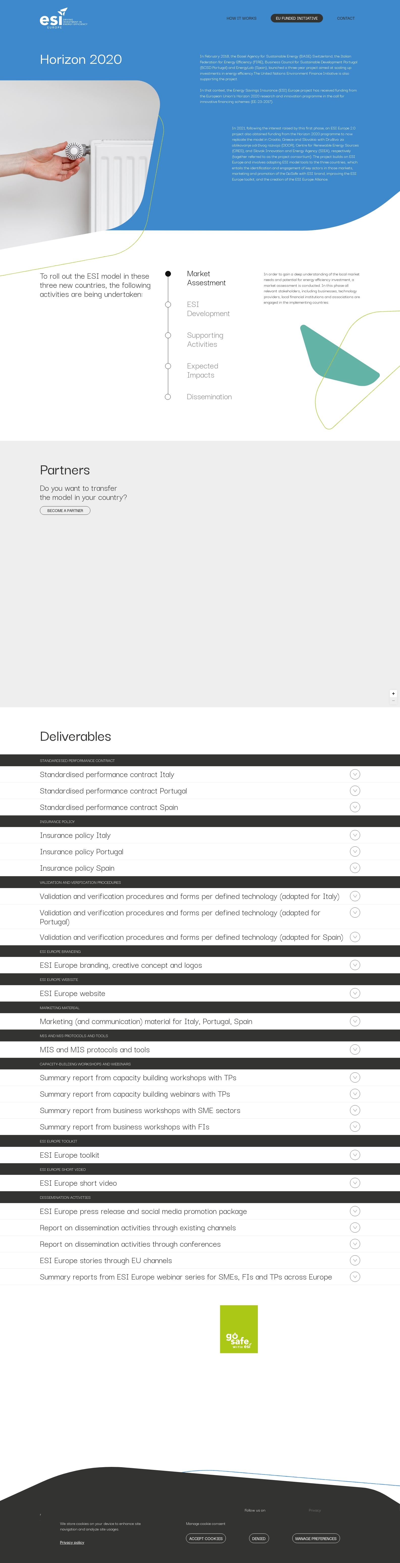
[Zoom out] (393, 700)
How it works (242, 18)
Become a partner (65, 510)
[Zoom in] (393, 693)
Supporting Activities (205, 339)
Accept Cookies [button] (206, 1538)
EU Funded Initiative (297, 18)
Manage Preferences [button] (316, 1538)
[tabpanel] (312, 288)
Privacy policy (72, 1542)
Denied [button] (259, 1538)
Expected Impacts (202, 370)
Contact (346, 18)
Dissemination (209, 396)
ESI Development (208, 308)
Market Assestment (206, 277)
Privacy (315, 1510)
